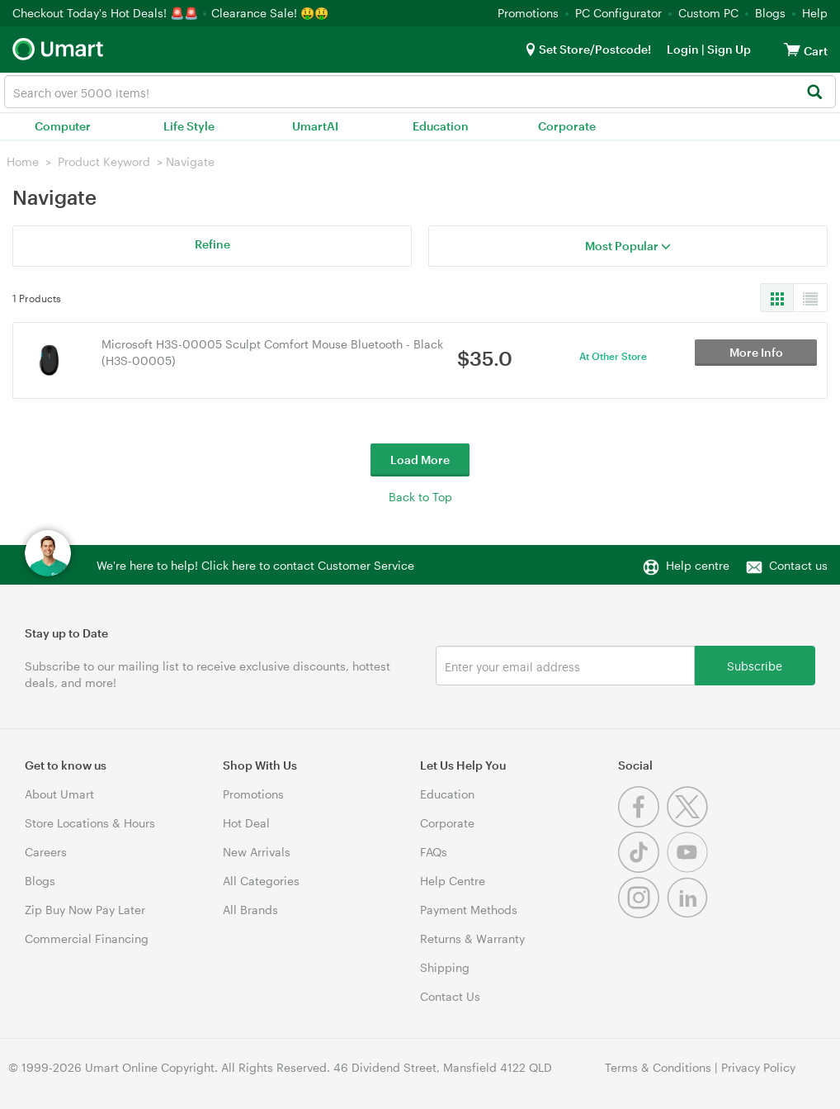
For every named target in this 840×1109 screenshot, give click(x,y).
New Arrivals (256, 852)
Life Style (189, 126)
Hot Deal (246, 823)
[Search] (814, 93)
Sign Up (728, 49)
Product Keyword (104, 161)
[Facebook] (642, 823)
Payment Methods (468, 910)
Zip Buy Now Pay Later (85, 910)
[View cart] (792, 49)
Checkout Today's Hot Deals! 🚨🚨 (106, 13)
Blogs (770, 13)
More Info (756, 360)
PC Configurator (618, 13)
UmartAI (315, 126)
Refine (212, 244)
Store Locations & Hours (90, 823)
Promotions (528, 13)
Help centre (697, 565)
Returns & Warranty (472, 938)
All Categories (261, 881)
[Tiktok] (642, 868)
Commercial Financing (87, 938)
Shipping (445, 967)
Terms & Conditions (658, 1067)
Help (815, 13)
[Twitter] (689, 823)
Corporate (567, 126)
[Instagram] (642, 914)
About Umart (59, 794)
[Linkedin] (689, 914)
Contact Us (450, 996)
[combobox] (420, 91)
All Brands (250, 910)
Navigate (190, 161)
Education (441, 126)
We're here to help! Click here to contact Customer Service (255, 565)
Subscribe (754, 665)
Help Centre (452, 881)
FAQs (433, 852)
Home (23, 161)
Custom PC (708, 13)
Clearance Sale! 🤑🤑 (269, 13)
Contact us (798, 565)
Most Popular (628, 246)
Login (683, 49)
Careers (46, 852)
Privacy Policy (758, 1067)
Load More (420, 460)
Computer (63, 126)
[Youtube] (689, 868)
